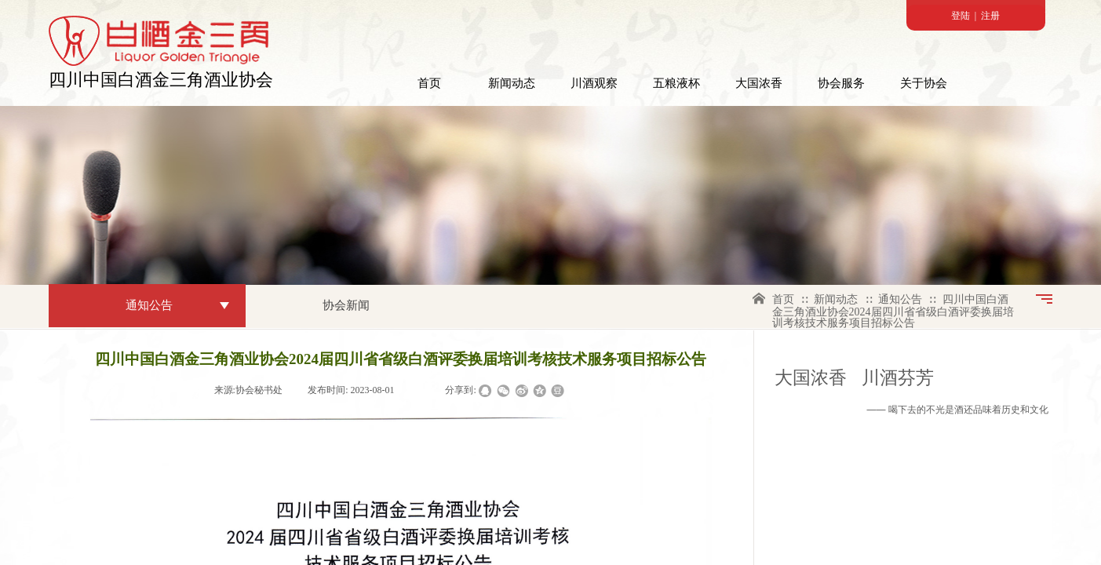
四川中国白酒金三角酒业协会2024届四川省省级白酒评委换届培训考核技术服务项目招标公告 (893, 311)
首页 (429, 83)
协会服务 (841, 83)
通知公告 (900, 299)
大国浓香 (758, 83)
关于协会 (923, 83)
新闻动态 (511, 83)
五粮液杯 (676, 83)
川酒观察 (594, 83)
